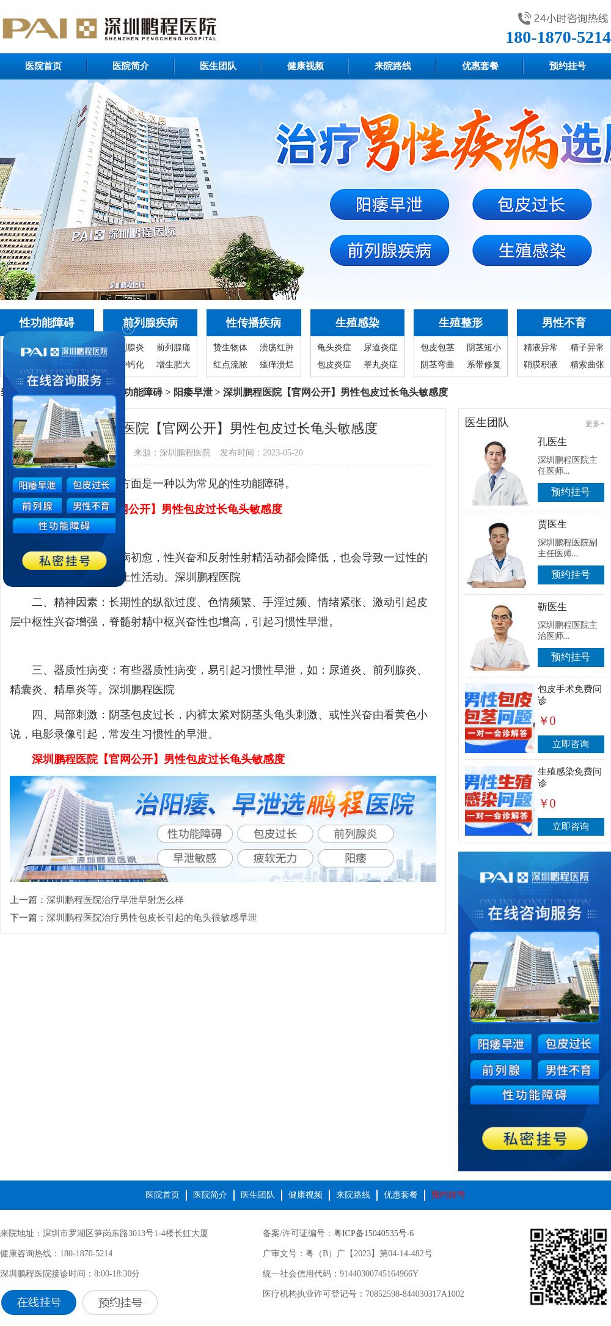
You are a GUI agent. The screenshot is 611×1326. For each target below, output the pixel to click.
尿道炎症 (381, 347)
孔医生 (552, 441)
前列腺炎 (127, 347)
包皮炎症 (334, 364)
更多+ (594, 423)
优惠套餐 (480, 66)
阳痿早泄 (193, 392)
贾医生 (552, 524)
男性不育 (564, 323)
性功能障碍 (47, 323)
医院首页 (43, 66)
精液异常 (541, 347)
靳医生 (552, 607)
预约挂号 (567, 66)
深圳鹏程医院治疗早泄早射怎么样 (115, 900)
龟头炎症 (334, 347)
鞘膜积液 (541, 364)
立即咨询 (570, 744)
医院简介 (130, 66)
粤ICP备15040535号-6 (374, 1233)
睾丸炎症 (381, 364)
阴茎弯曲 (437, 364)
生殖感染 (357, 323)
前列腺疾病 (150, 323)
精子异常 (587, 347)
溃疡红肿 (277, 347)
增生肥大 (173, 364)
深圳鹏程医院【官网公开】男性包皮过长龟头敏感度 (155, 509)
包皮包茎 (437, 347)
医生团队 (218, 66)
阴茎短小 (484, 347)
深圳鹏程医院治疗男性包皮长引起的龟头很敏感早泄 (151, 918)
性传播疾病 (253, 323)
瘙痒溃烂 (277, 364)
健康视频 (305, 66)
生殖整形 (461, 323)
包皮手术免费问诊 (570, 694)
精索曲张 (587, 364)
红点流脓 (230, 364)
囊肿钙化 (127, 364)
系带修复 (484, 364)
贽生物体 (230, 347)
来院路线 (393, 66)
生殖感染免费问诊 (570, 777)
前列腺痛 (173, 347)
